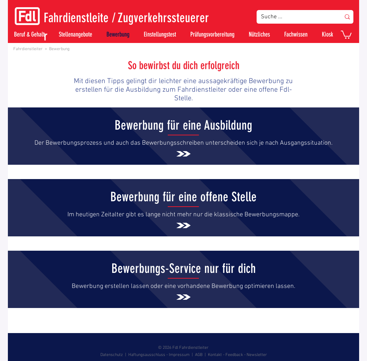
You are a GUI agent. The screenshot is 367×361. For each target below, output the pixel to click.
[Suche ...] (295, 17)
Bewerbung (59, 49)
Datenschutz (111, 354)
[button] (346, 34)
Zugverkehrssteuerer (163, 17)
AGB (198, 354)
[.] (183, 136)
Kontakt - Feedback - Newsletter (237, 354)
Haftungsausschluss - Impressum (159, 354)
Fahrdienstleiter (28, 49)
